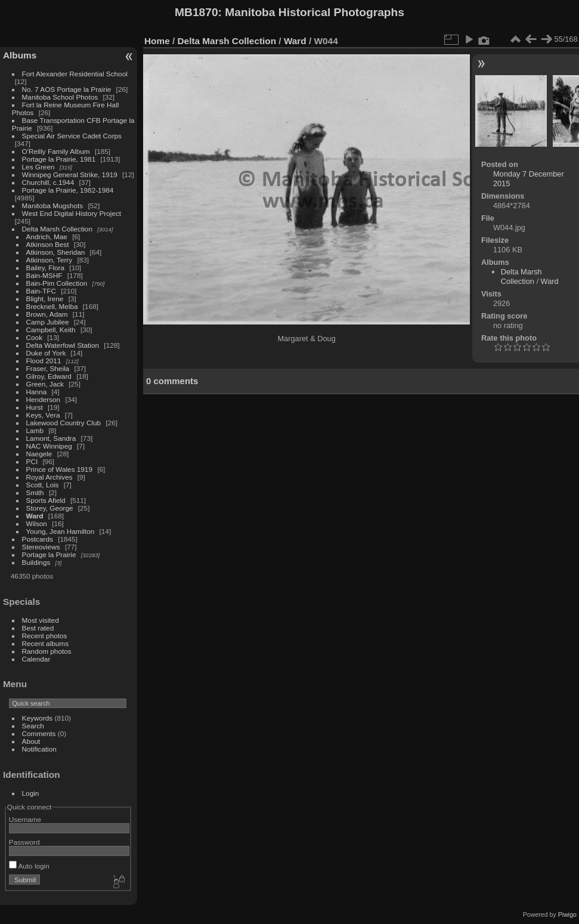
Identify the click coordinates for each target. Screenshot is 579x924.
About (31, 741)
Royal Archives (49, 477)
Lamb (35, 430)
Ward (35, 516)
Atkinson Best (47, 244)
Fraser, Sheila (48, 368)
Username (25, 819)
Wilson (36, 523)
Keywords (37, 718)
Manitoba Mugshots (52, 205)
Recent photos (44, 635)
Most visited (40, 620)
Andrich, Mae (46, 236)
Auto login (29, 866)
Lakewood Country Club (63, 423)
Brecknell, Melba (52, 306)
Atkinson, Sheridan (55, 252)
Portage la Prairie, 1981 (59, 159)
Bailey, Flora (45, 267)
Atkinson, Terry (49, 260)
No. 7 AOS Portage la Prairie (67, 89)
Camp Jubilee (47, 322)
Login (30, 793)
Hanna (36, 391)
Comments (39, 733)
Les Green (38, 167)
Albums (19, 55)
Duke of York (46, 353)
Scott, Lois (42, 485)
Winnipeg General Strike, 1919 (69, 174)
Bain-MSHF (44, 275)
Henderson (43, 399)
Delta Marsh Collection (57, 229)
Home (157, 41)
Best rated (38, 628)
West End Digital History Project (72, 213)
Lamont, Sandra (51, 438)
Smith (35, 492)
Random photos (47, 651)
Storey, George (49, 508)
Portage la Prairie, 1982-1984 (68, 190)
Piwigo (567, 914)
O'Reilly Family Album (56, 151)
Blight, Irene (45, 298)
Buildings (36, 562)
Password (24, 842)
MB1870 (196, 12)
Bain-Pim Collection (57, 283)
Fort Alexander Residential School (75, 74)
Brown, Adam (47, 314)
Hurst (34, 407)
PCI (32, 461)
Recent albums (45, 643)
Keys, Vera (43, 415)
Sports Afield (46, 500)
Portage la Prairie (49, 554)
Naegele (39, 454)
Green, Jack (45, 384)
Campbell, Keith (51, 329)
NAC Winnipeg (49, 446)
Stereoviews (41, 547)
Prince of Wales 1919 (59, 469)
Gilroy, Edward (49, 376)
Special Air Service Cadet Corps (72, 136)
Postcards (37, 539)
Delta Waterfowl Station (63, 345)
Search (33, 726)
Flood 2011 (43, 360)
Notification (39, 749)
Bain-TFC (41, 291)
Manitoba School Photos (60, 97)
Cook (34, 337)
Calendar (36, 659)
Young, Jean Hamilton (60, 531)
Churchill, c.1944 (48, 182)
